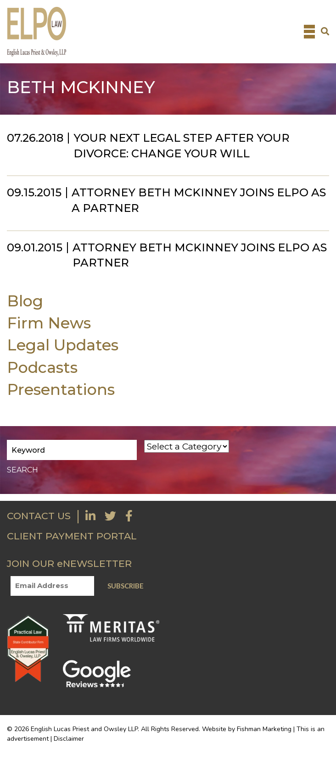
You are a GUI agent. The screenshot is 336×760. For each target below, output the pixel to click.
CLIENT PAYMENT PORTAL (72, 536)
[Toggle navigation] (309, 31)
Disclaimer (69, 738)
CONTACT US (39, 515)
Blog (25, 300)
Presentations (61, 389)
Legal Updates (62, 344)
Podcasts (42, 367)
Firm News (49, 322)
